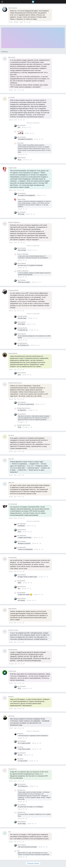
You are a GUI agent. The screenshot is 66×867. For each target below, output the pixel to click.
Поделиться (29, 22)
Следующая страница (33, 863)
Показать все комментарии (33, 122)
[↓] (27, 22)
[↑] (24, 22)
